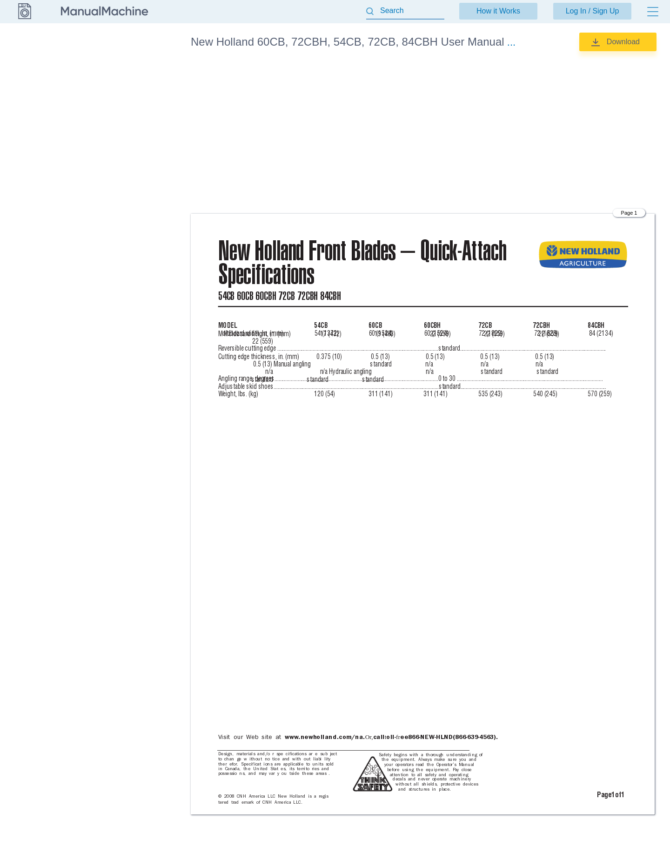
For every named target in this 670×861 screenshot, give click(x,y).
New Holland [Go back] (24, 41)
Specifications (122, 70)
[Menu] (652, 11)
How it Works (498, 11)
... (511, 42)
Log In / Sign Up (592, 11)
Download (623, 42)
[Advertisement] (423, 133)
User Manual (120, 91)
